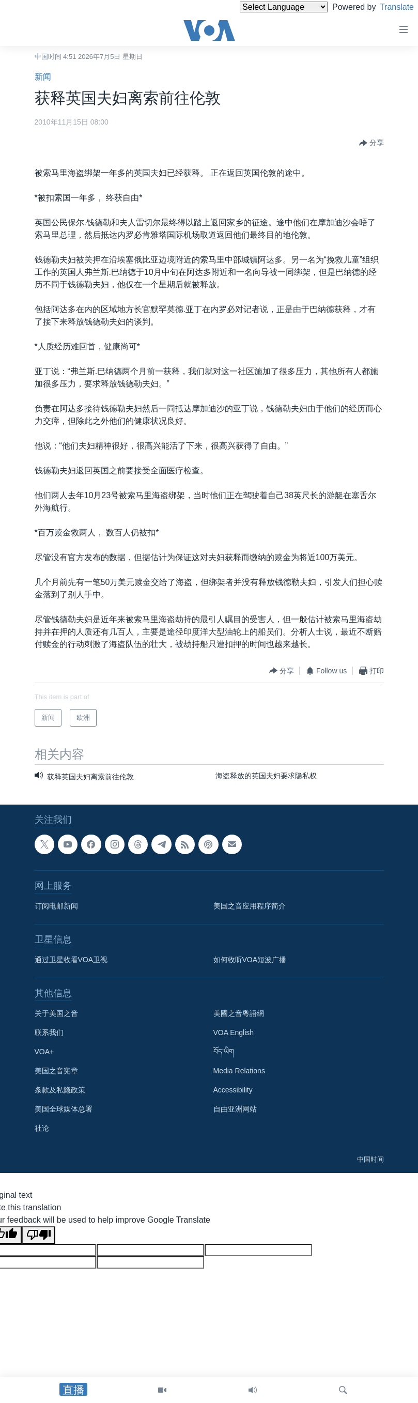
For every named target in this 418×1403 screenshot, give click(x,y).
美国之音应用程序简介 (249, 906)
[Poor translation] (38, 1235)
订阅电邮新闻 (56, 906)
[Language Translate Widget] (266, 7)
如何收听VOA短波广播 (250, 959)
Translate (387, 7)
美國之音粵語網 (238, 1013)
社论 (42, 1128)
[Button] (371, 143)
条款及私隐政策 (60, 1090)
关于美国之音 (56, 1013)
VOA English (233, 1032)
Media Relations (239, 1071)
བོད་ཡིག (223, 1051)
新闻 (43, 76)
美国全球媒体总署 (63, 1109)
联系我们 (49, 1032)
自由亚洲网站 (235, 1109)
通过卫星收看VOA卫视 (71, 959)
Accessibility (233, 1090)
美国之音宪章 (56, 1071)
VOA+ (44, 1051)
